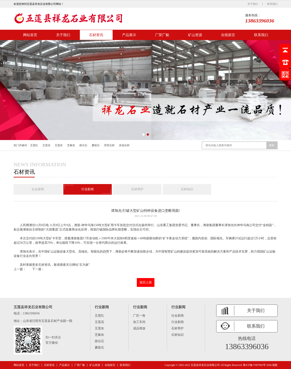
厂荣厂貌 (162, 35)
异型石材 (109, 145)
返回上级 (145, 282)
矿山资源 (195, 35)
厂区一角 (139, 315)
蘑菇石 (96, 145)
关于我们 (252, 4)
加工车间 (139, 322)
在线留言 (228, 35)
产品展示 (129, 35)
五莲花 (46, 145)
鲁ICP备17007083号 (254, 365)
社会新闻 (38, 189)
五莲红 (34, 145)
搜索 (271, 145)
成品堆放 (139, 328)
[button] (143, 134)
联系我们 (272, 4)
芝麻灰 (71, 145)
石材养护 (137, 189)
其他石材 (124, 145)
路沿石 (83, 145)
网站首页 (30, 35)
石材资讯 (96, 35)
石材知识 (187, 189)
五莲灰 (59, 145)
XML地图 (272, 365)
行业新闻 (87, 189)
